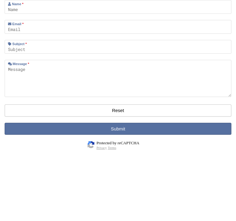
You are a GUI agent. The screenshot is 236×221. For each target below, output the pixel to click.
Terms (112, 147)
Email (16, 24)
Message (18, 64)
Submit (118, 128)
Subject (17, 44)
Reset (118, 110)
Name (15, 4)
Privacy (101, 147)
